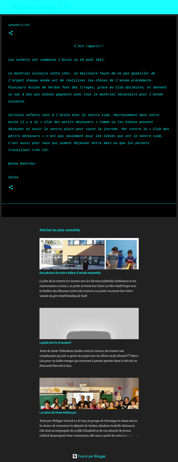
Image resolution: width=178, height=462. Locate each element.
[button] (10, 33)
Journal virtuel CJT (40, 7)
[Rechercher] (75, 7)
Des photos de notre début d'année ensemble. (70, 272)
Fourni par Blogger (89, 456)
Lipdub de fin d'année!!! (55, 342)
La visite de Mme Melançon (57, 412)
